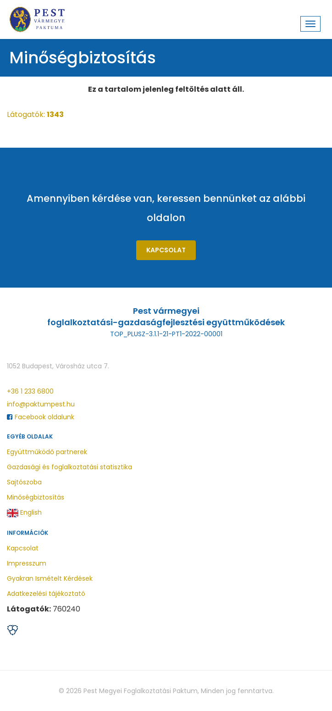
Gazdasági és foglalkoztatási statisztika (69, 467)
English (24, 513)
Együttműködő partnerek (47, 451)
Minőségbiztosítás (35, 497)
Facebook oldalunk (40, 417)
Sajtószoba (24, 482)
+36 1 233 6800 (30, 391)
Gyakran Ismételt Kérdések (50, 578)
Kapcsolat (166, 250)
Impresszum (26, 563)
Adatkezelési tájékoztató (46, 593)
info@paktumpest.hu (41, 404)
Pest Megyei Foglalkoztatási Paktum (140, 690)
